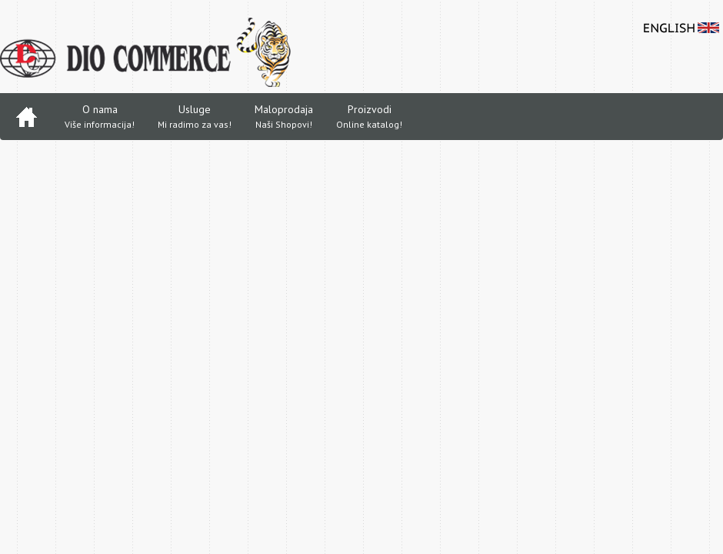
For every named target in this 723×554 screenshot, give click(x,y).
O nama (100, 117)
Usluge (195, 117)
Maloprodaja (284, 117)
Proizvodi (369, 117)
